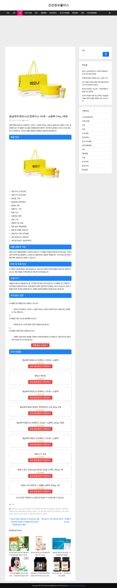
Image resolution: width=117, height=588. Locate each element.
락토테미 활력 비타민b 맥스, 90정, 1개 (94, 78)
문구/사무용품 (64, 13)
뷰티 (82, 13)
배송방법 (11, 511)
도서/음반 (85, 133)
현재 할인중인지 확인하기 (40, 366)
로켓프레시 (53, 13)
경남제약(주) (45, 509)
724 (32, 509)
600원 (28, 509)
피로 (34, 514)
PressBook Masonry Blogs (76, 585)
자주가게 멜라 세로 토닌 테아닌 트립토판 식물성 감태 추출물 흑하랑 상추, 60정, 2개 (95, 98)
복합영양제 (22, 511)
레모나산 (58, 509)
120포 (14, 509)
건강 (7, 13)
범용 (16, 511)
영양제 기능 (50, 511)
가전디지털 (28, 13)
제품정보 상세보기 (40, 345)
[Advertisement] (58, 29)
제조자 (11, 514)
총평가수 (16, 514)
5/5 (24, 509)
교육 (13, 13)
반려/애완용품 (92, 13)
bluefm (26, 120)
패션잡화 (75, 13)
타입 (21, 514)
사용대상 (29, 511)
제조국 (67, 511)
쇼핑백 (34, 511)
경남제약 (37, 509)
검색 (83, 50)
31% (20, 509)
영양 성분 (43, 511)
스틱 (38, 511)
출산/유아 (85, 166)
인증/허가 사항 (59, 511)
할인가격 (39, 514)
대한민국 (52, 509)
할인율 (45, 514)
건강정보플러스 (58, 5)
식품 (19, 13)
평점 (31, 514)
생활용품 (43, 13)
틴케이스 (26, 514)
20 (17, 509)
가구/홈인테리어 (87, 117)
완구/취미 (85, 162)
